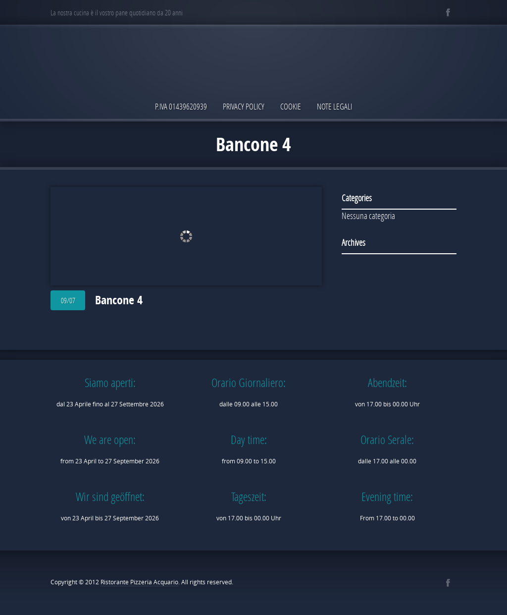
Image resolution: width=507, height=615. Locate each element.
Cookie (290, 106)
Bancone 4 (119, 300)
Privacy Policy (243, 106)
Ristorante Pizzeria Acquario (139, 582)
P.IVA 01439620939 (181, 106)
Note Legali (334, 106)
